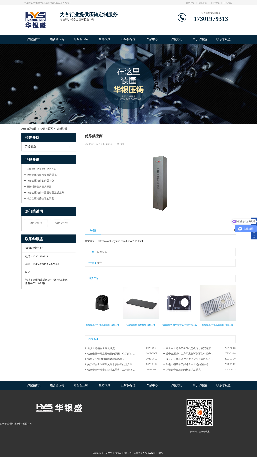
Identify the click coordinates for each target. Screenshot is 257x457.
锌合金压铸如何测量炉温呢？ (43, 174)
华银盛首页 (33, 39)
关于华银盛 (200, 39)
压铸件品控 (128, 39)
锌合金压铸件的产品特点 (40, 180)
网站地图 (227, 2)
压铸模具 (104, 39)
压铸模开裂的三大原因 (39, 186)
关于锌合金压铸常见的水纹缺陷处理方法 (109, 364)
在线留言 (202, 2)
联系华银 (215, 2)
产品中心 (152, 39)
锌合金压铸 (81, 39)
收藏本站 (190, 2)
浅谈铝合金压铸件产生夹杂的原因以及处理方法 (192, 359)
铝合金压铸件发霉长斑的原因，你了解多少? (111, 353)
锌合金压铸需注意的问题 (40, 198)
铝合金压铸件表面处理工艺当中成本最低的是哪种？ (116, 369)
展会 (99, 262)
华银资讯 (176, 39)
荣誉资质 (62, 128)
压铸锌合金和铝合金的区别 (42, 168)
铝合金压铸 (57, 39)
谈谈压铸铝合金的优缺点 (101, 348)
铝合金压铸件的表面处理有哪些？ (106, 359)
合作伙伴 (102, 252)
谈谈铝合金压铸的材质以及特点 (183, 369)
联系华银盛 (223, 39)
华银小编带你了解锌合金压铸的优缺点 (187, 364)
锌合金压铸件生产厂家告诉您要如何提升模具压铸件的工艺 (198, 353)
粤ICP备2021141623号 (152, 453)
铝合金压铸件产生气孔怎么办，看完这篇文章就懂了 (194, 348)
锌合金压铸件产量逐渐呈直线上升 (45, 192)
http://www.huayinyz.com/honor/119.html (120, 241)
